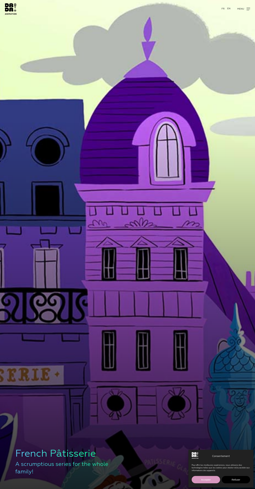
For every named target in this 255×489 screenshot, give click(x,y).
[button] (242, 9)
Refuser (236, 479)
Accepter (206, 479)
